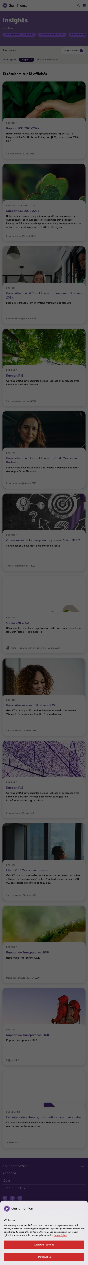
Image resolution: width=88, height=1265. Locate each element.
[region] (44, 1233)
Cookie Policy (60, 1235)
